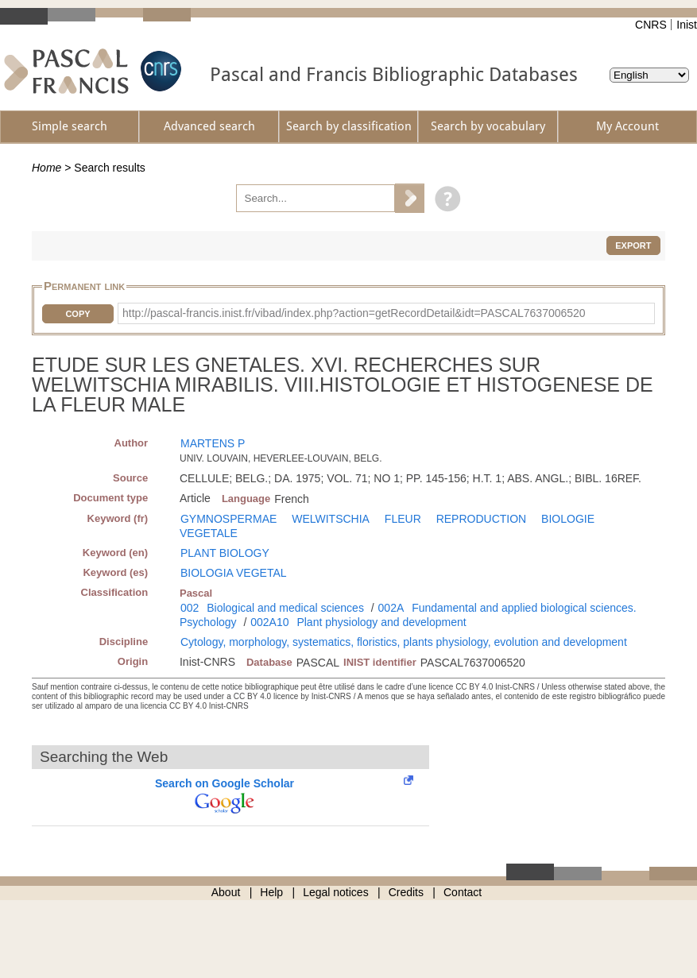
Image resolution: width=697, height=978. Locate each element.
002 (189, 607)
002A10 (269, 622)
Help (271, 892)
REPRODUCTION (481, 518)
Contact (462, 892)
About (226, 892)
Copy (77, 314)
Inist (686, 24)
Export (633, 245)
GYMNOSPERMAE (228, 518)
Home (46, 167)
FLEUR (403, 518)
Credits (406, 892)
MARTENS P (212, 443)
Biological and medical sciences (285, 607)
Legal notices (336, 892)
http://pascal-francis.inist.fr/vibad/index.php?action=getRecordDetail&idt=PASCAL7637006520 (354, 313)
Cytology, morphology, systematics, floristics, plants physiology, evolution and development (403, 642)
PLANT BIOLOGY (224, 553)
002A (391, 607)
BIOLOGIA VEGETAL (233, 572)
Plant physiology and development (381, 622)
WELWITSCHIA (331, 518)
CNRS (651, 24)
